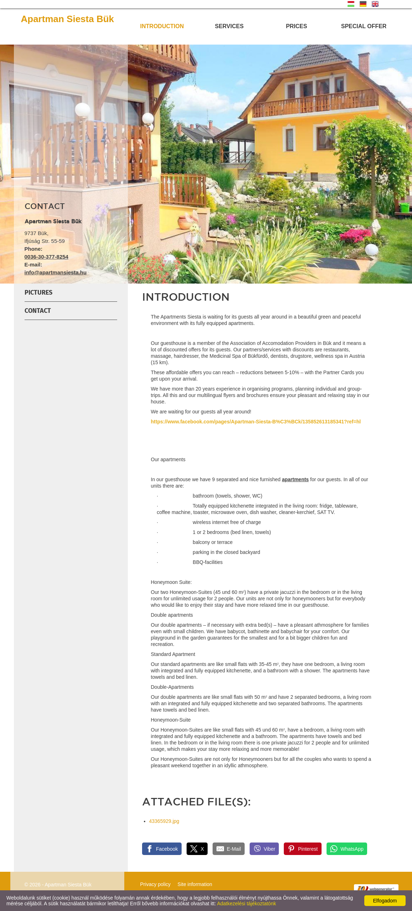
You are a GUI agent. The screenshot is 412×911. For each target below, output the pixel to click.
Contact (38, 311)
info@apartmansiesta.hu (56, 272)
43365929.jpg (164, 821)
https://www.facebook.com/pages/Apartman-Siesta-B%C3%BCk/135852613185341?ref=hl (256, 421)
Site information (195, 884)
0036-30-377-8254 (46, 257)
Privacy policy (155, 884)
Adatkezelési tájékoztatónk (246, 903)
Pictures (38, 292)
